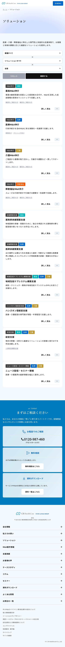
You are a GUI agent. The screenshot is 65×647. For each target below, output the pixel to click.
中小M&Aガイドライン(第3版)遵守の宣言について (19, 609)
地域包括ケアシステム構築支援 (21, 281)
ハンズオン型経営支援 (16, 310)
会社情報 (6, 527)
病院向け (9, 133)
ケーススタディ (9, 567)
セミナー (6, 581)
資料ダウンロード (10, 587)
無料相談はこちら (32, 466)
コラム (5, 574)
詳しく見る (50, 108)
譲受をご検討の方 (26, 102)
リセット (14, 76)
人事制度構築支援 (12, 348)
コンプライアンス (8, 626)
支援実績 (6, 554)
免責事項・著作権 (8, 629)
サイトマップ (7, 632)
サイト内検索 (7, 635)
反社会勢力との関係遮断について (14, 622)
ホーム (5, 9)
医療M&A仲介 (12, 124)
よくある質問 (8, 594)
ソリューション (9, 540)
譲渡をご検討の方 (12, 102)
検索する (44, 76)
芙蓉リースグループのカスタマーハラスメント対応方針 (21, 619)
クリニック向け (19, 133)
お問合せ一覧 (8, 601)
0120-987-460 (34, 439)
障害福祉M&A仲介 (15, 188)
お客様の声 (7, 560)
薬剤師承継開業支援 (15, 219)
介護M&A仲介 (12, 155)
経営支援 (10, 336)
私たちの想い (8, 533)
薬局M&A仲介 (12, 90)
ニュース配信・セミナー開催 (20, 370)
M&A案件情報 (8, 547)
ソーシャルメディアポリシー (12, 616)
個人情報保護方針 (8, 613)
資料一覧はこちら (32, 492)
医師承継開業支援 (14, 248)
